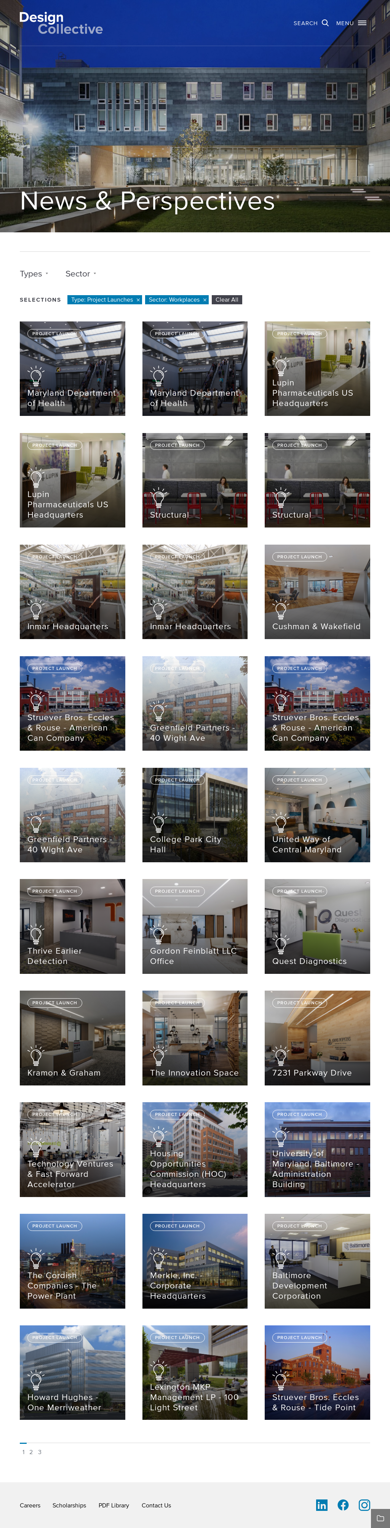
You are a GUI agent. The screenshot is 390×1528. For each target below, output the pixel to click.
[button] (351, 23)
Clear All (227, 299)
